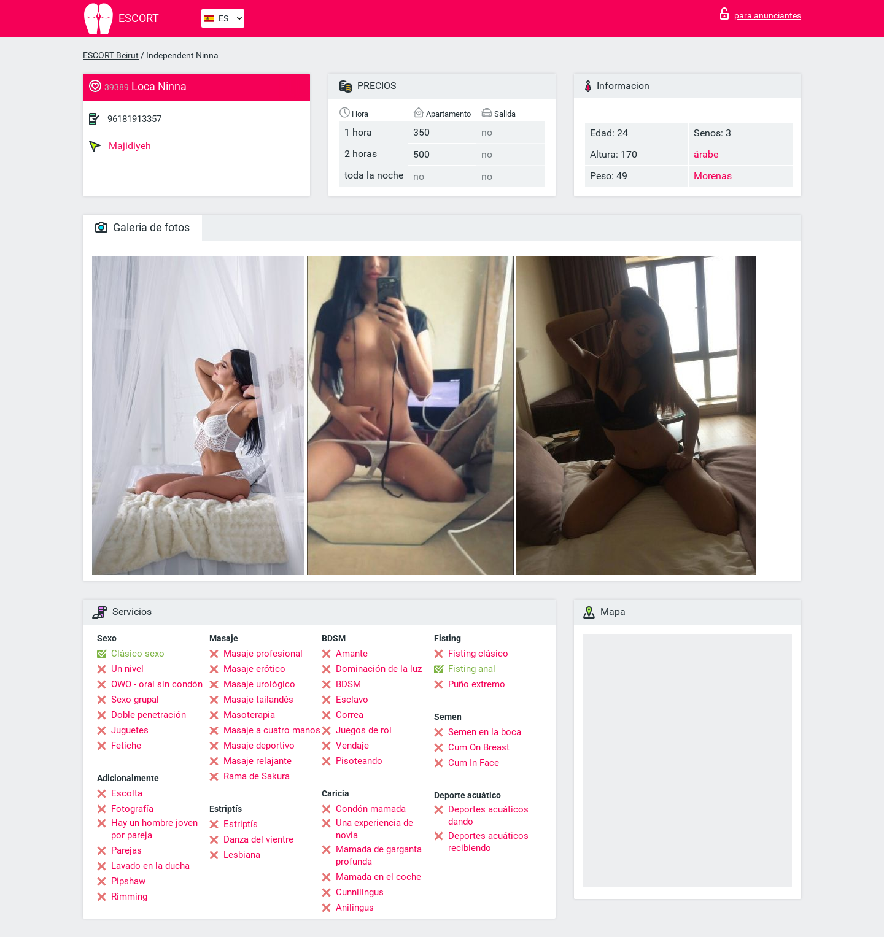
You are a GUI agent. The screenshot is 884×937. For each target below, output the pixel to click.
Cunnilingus (360, 892)
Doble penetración (148, 714)
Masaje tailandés (258, 699)
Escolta (126, 793)
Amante (352, 653)
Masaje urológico (259, 684)
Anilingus (355, 907)
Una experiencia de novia (374, 829)
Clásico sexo (138, 653)
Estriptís (240, 824)
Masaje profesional (263, 653)
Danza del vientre (258, 839)
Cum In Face (473, 762)
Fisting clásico (478, 653)
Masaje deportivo (259, 745)
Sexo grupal (135, 699)
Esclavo (352, 699)
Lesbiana (241, 854)
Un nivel (127, 668)
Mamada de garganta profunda (379, 855)
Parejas (126, 850)
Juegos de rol (364, 730)
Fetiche (126, 745)
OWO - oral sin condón (157, 684)
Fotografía (132, 808)
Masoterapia (249, 714)
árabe (706, 154)
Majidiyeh (120, 146)
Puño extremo (476, 684)
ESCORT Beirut (111, 55)
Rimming (129, 896)
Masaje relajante (257, 760)
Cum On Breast (479, 747)
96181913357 (134, 119)
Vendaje (352, 745)
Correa (349, 714)
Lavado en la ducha (150, 865)
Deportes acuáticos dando (488, 815)
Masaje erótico (254, 668)
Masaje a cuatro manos (271, 730)
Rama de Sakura (256, 776)
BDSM (348, 684)
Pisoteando (359, 760)
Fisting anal (471, 668)
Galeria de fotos (142, 227)
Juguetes (130, 730)
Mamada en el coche (378, 876)
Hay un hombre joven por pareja (154, 829)
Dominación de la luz (379, 668)
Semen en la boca (484, 732)
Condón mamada (371, 808)
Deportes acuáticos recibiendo (488, 842)
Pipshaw (128, 881)
